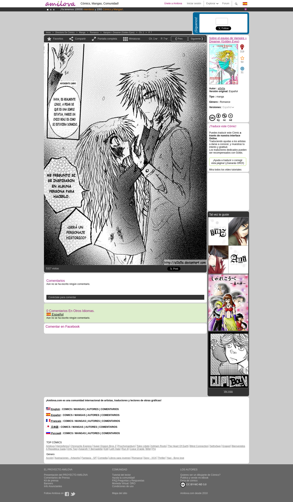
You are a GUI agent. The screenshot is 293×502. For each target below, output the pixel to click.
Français (53, 421)
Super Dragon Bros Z (104, 446)
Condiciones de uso (122, 486)
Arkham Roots (158, 446)
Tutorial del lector (121, 474)
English (53, 409)
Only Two (72, 449)
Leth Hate (115, 449)
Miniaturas (134, 38)
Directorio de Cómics (64, 32)
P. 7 (150, 32)
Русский (53, 433)
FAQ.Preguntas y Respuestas (128, 480)
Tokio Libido (143, 446)
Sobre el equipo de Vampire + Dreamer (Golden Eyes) (228, 39)
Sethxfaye (215, 446)
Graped (226, 446)
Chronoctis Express (81, 446)
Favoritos (58, 38)
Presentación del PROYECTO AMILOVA (66, 474)
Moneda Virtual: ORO (124, 483)
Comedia (103, 458)
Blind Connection (199, 446)
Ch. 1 (141, 32)
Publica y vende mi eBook (194, 477)
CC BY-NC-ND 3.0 (193, 484)
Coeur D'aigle (137, 449)
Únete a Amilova (173, 3)
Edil (106, 449)
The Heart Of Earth (178, 446)
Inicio (48, 32)
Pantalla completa (107, 38)
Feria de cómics (189, 480)
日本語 (52, 427)
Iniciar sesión (194, 3)
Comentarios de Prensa (57, 477)
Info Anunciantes (53, 486)
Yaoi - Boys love (175, 458)
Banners (48, 483)
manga (82, 32)
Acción (49, 458)
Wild (148, 449)
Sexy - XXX (150, 458)
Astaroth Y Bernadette (91, 449)
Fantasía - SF (89, 458)
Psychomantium (126, 446)
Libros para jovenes (119, 458)
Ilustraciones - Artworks (67, 458)
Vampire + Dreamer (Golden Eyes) (118, 32)
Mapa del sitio (119, 493)
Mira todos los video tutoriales (225, 169)
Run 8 (125, 449)
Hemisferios (62, 446)
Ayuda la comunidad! (123, 477)
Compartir (80, 38)
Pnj (154, 449)
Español (54, 314)
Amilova (50, 446)
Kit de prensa (51, 480)
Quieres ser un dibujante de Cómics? (200, 474)
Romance (94, 32)
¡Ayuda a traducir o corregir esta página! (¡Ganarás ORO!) (227, 162)
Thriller (161, 458)
